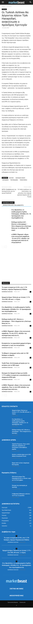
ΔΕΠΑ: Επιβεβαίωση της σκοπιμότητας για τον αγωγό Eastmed (9, 207)
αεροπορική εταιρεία (20, 194)
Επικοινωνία (22, 618)
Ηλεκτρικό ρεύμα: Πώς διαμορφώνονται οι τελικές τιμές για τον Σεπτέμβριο (21, 494)
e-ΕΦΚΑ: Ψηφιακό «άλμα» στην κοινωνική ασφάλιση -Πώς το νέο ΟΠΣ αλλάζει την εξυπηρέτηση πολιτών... (16, 404)
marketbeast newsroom (7, 308)
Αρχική (3, 6)
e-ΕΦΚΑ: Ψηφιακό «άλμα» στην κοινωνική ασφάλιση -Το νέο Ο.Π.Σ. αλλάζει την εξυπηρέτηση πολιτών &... (16, 350)
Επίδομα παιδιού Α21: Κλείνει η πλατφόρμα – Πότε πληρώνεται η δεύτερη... (21, 447)
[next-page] (6, 263)
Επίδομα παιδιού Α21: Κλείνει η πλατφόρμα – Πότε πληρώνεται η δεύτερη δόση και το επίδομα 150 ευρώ (21, 242)
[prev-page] (3, 263)
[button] (3, 2)
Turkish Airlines (23, 196)
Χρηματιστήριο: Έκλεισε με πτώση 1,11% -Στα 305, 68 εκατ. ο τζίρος (21, 428)
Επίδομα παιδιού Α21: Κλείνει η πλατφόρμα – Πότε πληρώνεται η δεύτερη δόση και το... (16, 338)
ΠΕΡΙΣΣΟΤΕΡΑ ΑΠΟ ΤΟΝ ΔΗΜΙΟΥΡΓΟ (13, 221)
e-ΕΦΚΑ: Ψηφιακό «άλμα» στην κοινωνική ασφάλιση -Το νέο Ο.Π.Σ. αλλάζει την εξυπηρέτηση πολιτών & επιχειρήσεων (20, 255)
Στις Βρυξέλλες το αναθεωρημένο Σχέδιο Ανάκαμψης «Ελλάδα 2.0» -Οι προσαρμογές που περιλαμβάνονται (21, 230)
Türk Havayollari (14, 196)
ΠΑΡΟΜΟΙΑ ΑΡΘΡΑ (8, 219)
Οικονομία (9, 6)
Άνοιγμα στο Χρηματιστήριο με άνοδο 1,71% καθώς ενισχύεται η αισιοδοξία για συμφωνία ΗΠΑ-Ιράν (16, 391)
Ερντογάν (11, 194)
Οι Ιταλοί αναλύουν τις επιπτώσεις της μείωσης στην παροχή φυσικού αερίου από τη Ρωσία (24, 209)
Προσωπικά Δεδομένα (13, 618)
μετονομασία (5, 196)
